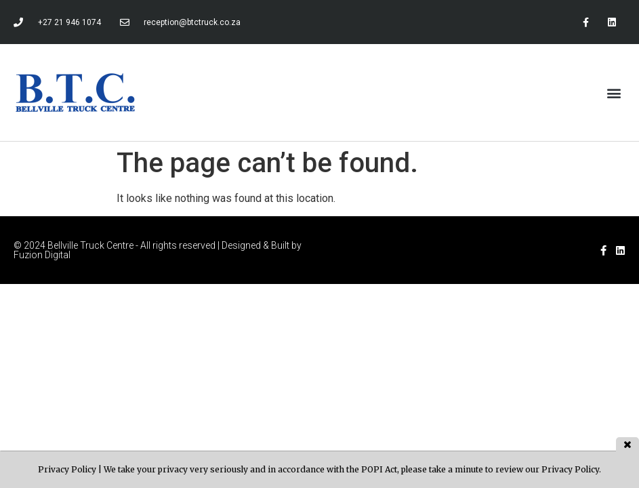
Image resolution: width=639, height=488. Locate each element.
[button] (614, 92)
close (627, 444)
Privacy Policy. (571, 469)
